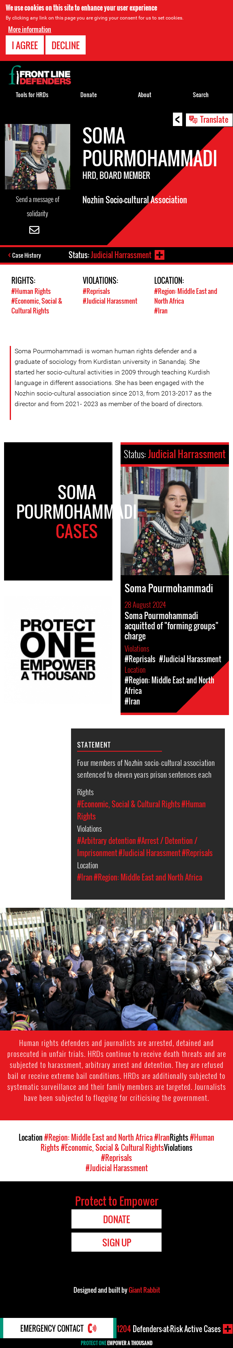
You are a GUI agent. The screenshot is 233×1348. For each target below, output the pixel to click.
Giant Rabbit (144, 1290)
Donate (88, 94)
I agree (25, 45)
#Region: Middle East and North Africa (148, 877)
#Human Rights (31, 291)
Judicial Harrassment (121, 255)
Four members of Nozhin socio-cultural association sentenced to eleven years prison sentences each (146, 768)
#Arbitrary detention (106, 840)
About (144, 94)
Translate (214, 119)
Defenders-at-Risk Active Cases (169, 1329)
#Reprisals (96, 291)
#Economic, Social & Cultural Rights (37, 305)
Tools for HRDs (32, 94)
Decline (66, 45)
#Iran (161, 310)
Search (201, 94)
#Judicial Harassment (110, 301)
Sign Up (116, 1242)
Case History (26, 255)
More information (29, 29)
